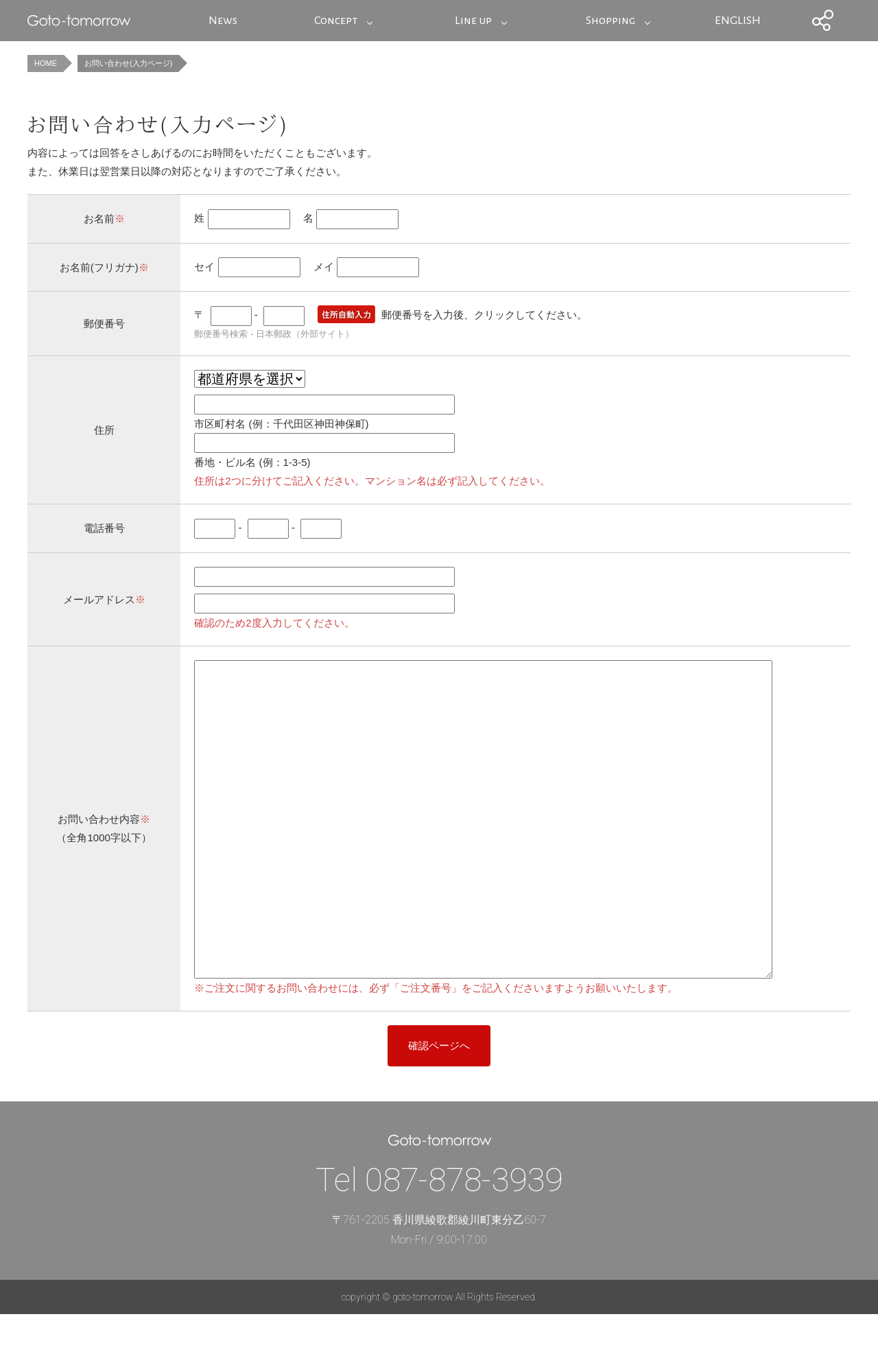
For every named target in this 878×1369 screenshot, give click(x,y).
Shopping (610, 20)
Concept (335, 20)
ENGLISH (738, 20)
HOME (45, 63)
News (223, 20)
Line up (473, 20)
